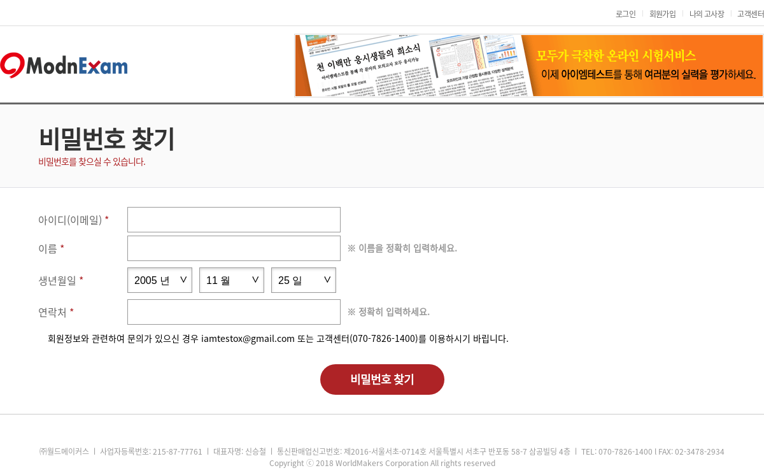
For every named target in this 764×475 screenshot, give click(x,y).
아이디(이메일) (70, 219)
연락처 (52, 312)
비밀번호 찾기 (382, 379)
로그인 (625, 14)
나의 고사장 (707, 14)
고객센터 (750, 14)
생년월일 (57, 280)
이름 (47, 248)
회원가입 (662, 14)
